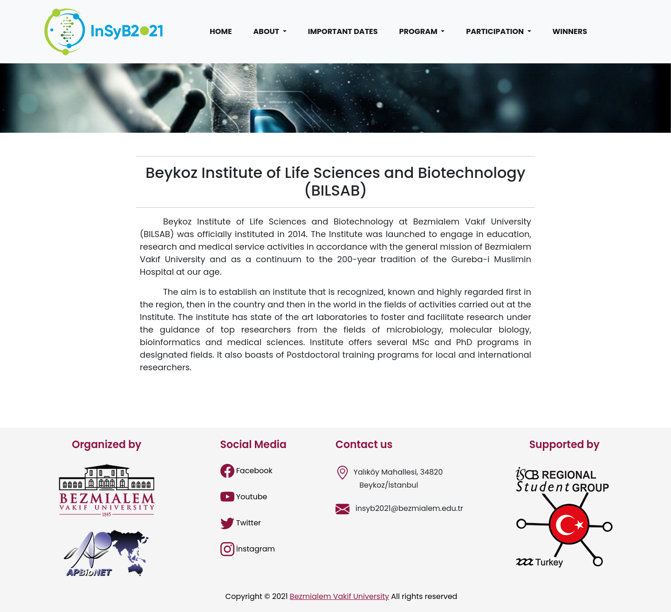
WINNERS (570, 31)
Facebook (246, 470)
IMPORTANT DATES (343, 31)
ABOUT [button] (267, 31)
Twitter (240, 522)
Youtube (243, 496)
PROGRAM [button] (419, 31)
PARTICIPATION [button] (495, 31)
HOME (221, 31)
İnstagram (247, 549)
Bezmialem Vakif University (339, 596)
